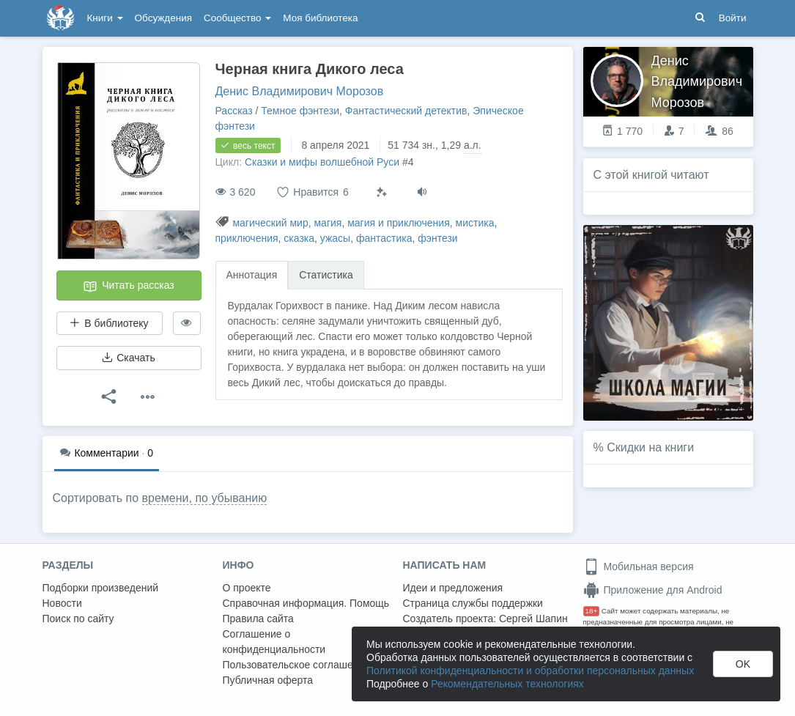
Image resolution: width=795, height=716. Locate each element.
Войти (733, 17)
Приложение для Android (652, 590)
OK (743, 664)
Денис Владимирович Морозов (299, 91)
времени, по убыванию (204, 498)
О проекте (247, 588)
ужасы (335, 238)
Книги (105, 17)
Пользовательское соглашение (297, 665)
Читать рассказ (128, 286)
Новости (62, 603)
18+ (591, 611)
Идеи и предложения (453, 588)
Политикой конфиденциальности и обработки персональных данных (530, 670)
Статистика (326, 275)
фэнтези (437, 238)
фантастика (384, 238)
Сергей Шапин (533, 618)
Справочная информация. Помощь (306, 603)
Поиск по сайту (78, 618)
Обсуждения (163, 17)
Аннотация (252, 275)
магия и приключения (398, 223)
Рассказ (234, 111)
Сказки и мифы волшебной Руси (322, 162)
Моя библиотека (320, 17)
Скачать (128, 357)
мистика (475, 223)
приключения (246, 238)
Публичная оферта (268, 680)
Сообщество (237, 17)
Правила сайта (258, 618)
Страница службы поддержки (473, 603)
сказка (299, 238)
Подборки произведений (100, 588)
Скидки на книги (650, 447)
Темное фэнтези (300, 111)
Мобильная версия (638, 566)
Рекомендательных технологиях (507, 684)
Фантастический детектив (406, 111)
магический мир (270, 223)
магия (327, 223)
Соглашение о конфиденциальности (274, 641)
